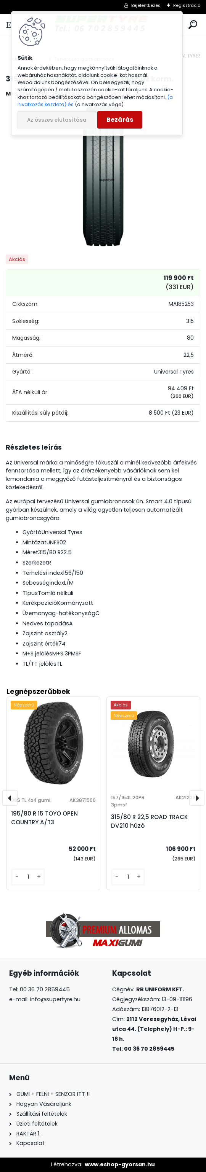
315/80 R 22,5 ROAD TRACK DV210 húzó (149, 821)
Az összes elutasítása (57, 120)
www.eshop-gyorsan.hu (120, 1164)
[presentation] (10, 798)
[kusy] (28, 877)
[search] (192, 25)
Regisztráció (186, 5)
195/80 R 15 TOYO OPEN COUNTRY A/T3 (44, 817)
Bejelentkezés (146, 5)
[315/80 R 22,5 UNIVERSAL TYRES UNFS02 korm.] (103, 176)
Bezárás (119, 119)
